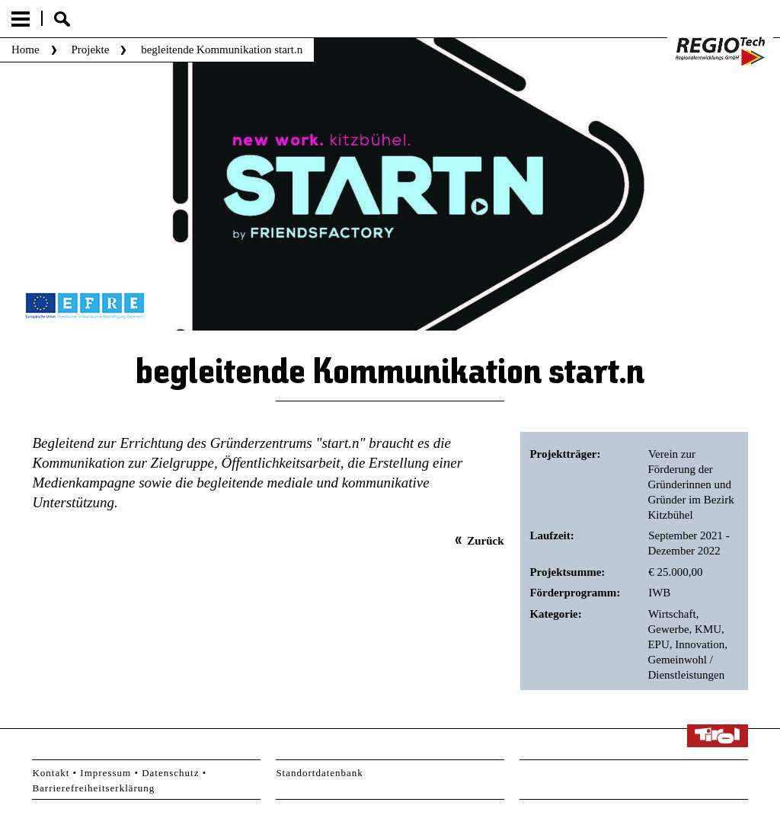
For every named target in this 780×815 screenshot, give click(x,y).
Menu (20, 19)
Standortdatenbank (319, 772)
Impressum (105, 772)
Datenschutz (170, 772)
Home (25, 49)
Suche (62, 19)
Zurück (485, 541)
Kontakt (50, 772)
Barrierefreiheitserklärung (93, 788)
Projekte (90, 49)
